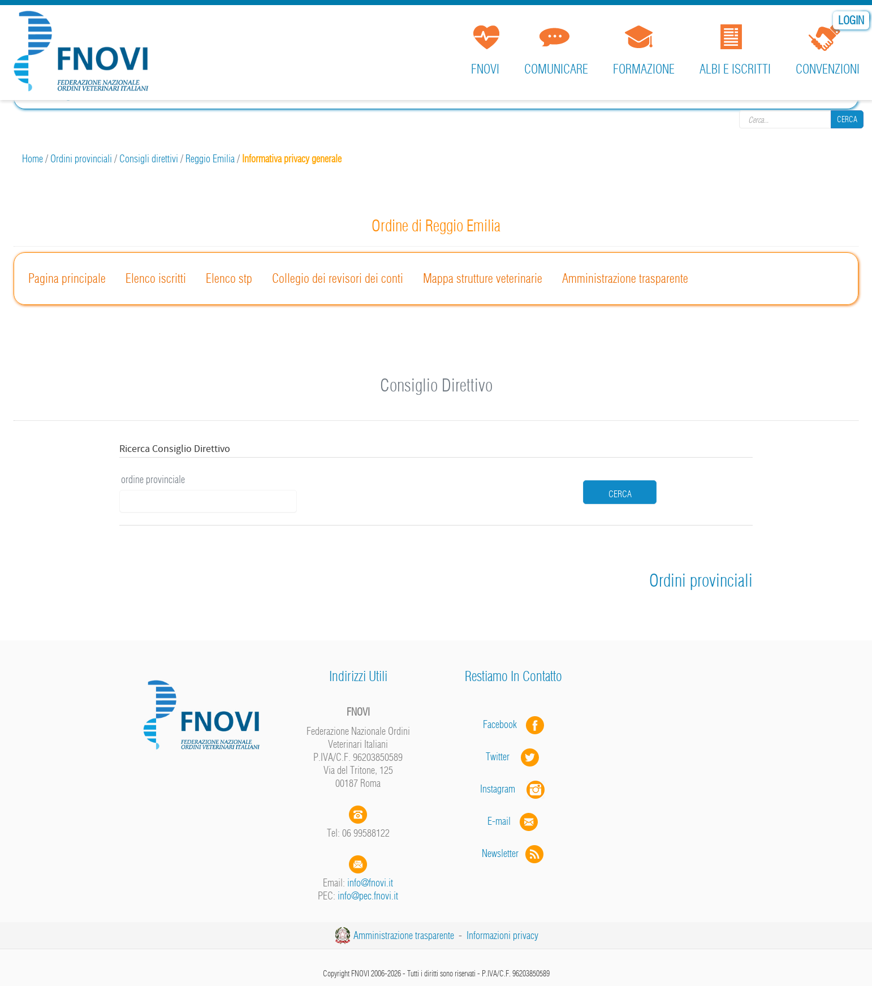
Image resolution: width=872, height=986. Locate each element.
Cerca (847, 119)
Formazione (644, 69)
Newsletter (514, 853)
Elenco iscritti (156, 278)
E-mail (499, 821)
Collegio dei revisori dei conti (337, 278)
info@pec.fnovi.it (368, 895)
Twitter (513, 756)
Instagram (513, 788)
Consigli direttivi (148, 158)
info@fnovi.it (370, 882)
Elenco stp (229, 278)
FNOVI (485, 69)
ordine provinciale (153, 479)
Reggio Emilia (210, 158)
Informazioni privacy (502, 935)
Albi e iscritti (735, 69)
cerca (620, 494)
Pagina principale (67, 278)
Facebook (503, 724)
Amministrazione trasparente (625, 278)
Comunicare (556, 69)
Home (32, 158)
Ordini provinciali (81, 158)
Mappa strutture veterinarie (482, 278)
